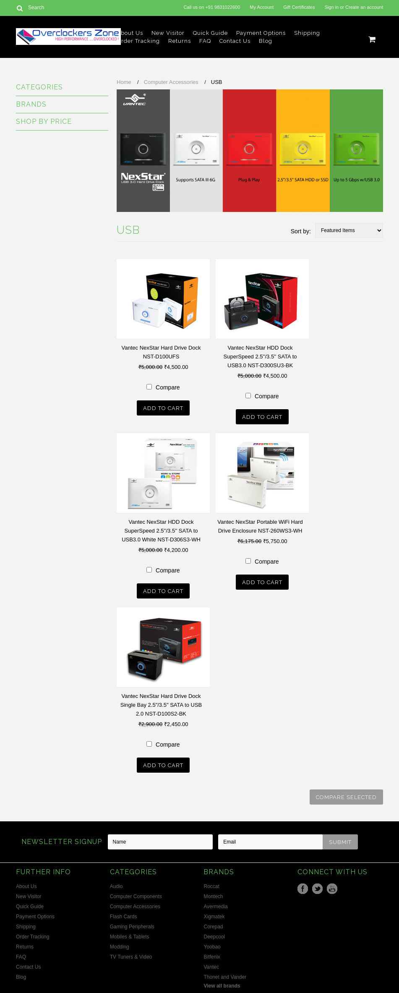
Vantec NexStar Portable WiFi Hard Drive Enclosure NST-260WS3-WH (260, 526)
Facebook (302, 888)
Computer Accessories (171, 82)
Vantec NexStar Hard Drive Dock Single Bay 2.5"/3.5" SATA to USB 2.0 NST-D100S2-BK (161, 705)
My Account (262, 7)
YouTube (332, 888)
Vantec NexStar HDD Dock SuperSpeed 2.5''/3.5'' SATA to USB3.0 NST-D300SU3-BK (260, 356)
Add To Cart (163, 408)
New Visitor (168, 33)
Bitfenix (211, 957)
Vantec (211, 967)
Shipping (307, 33)
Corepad (213, 927)
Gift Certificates (299, 7)
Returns (179, 41)
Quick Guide (210, 33)
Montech (213, 896)
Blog (265, 41)
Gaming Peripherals (132, 927)
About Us (130, 33)
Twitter (317, 888)
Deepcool (214, 937)
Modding (119, 947)
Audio (116, 886)
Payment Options (261, 33)
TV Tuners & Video (131, 957)
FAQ (205, 41)
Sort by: (301, 231)
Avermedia (215, 906)
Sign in (332, 7)
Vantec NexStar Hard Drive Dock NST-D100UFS (161, 352)
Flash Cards (123, 917)
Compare (168, 387)
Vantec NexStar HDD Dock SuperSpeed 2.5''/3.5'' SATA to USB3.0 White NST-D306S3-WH (161, 531)
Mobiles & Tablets (129, 937)
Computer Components (136, 896)
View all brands (221, 986)
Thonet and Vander (224, 977)
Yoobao (211, 947)
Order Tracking (138, 41)
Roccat (211, 886)
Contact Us (234, 41)
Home (124, 82)
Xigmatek (213, 917)
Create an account (364, 7)
